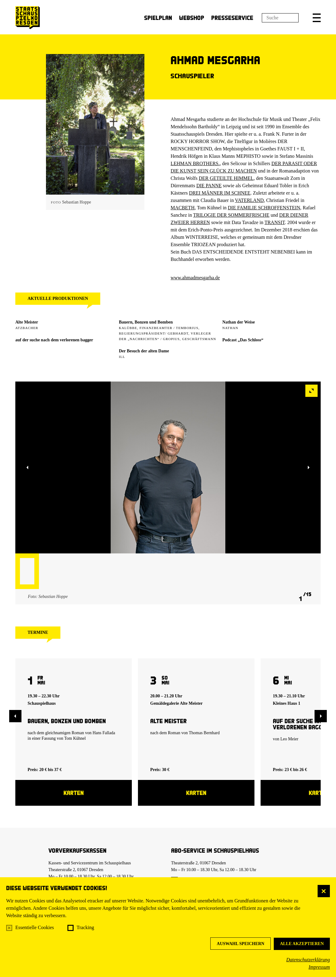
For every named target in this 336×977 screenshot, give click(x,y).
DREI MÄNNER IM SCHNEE (219, 193)
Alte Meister (26, 322)
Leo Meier (290, 739)
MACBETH (182, 207)
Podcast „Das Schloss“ (242, 340)
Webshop (191, 17)
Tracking (85, 927)
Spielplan (158, 17)
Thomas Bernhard (204, 733)
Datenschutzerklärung (308, 959)
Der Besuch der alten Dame (144, 351)
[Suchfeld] (280, 17)
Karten (73, 792)
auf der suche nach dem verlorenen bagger (54, 340)
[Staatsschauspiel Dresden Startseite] (27, 17)
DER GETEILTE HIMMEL (226, 178)
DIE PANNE (209, 185)
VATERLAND (249, 200)
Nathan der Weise (238, 322)
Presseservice (232, 17)
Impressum (319, 967)
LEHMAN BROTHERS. (195, 163)
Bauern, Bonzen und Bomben (146, 322)
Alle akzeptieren (302, 943)
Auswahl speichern (240, 943)
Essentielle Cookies (34, 927)
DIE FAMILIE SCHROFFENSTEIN (264, 207)
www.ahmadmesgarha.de (195, 277)
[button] (317, 18)
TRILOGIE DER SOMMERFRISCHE (231, 215)
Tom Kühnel (75, 738)
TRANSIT (275, 222)
